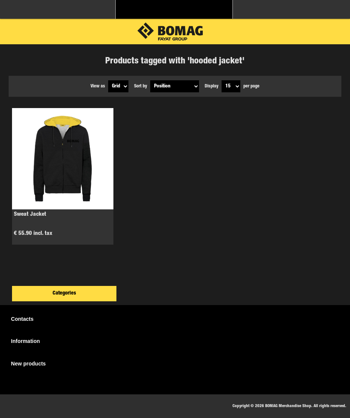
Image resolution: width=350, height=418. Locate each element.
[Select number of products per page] (231, 86)
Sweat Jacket (30, 214)
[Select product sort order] (174, 86)
